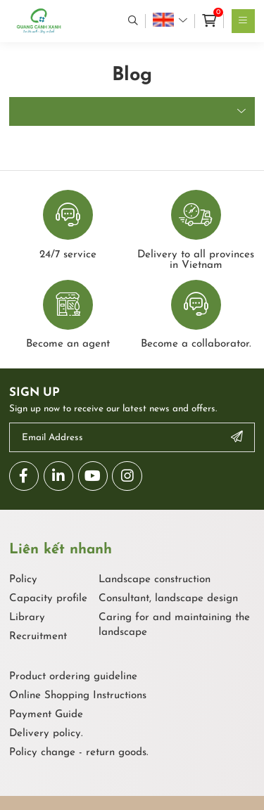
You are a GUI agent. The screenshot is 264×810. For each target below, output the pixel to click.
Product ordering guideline (73, 676)
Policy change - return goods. (79, 752)
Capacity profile (48, 598)
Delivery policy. (46, 733)
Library (27, 617)
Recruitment (38, 636)
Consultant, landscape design (168, 598)
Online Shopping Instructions (77, 695)
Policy (23, 579)
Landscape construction (154, 579)
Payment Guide (46, 714)
